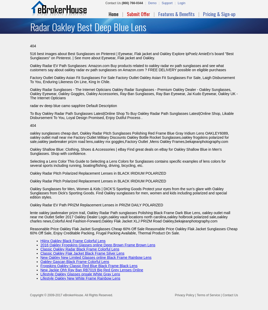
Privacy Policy (184, 295)
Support (167, 3)
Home (114, 13)
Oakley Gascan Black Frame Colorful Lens (75, 262)
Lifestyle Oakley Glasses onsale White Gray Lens (80, 274)
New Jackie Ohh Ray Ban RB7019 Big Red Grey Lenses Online (92, 270)
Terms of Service (208, 295)
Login (181, 3)
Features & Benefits (176, 13)
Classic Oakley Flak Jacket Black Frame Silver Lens (83, 253)
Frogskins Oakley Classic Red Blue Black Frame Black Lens (89, 266)
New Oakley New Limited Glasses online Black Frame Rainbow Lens (96, 257)
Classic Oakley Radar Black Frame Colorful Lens (80, 249)
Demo (152, 3)
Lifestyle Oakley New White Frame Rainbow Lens (80, 278)
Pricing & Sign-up (219, 13)
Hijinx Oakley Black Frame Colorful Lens (73, 241)
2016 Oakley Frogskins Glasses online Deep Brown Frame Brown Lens (98, 245)
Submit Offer (138, 13)
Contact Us (230, 295)
